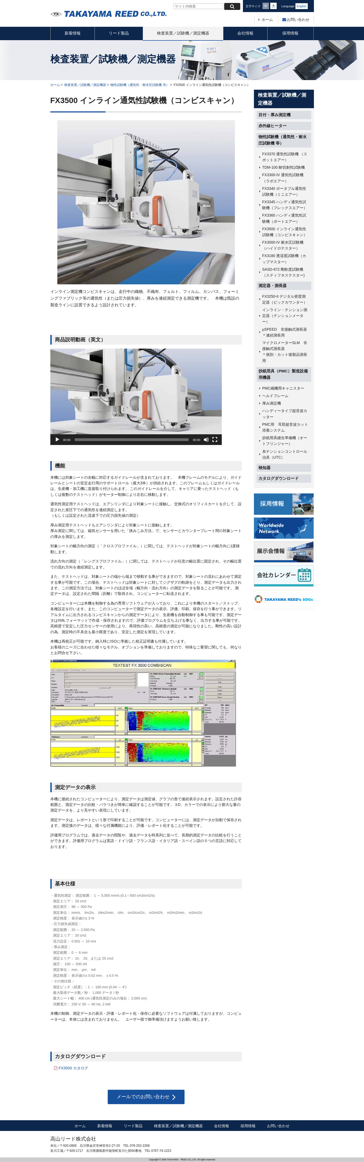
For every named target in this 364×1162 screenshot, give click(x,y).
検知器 (264, 467)
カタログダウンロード (278, 478)
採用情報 (290, 33)
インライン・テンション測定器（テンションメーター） (284, 316)
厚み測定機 (271, 403)
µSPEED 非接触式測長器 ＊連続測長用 (286, 332)
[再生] (57, 439)
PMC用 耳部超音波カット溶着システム (285, 427)
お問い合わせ (296, 19)
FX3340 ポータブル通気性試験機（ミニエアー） (284, 191)
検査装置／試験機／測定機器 (183, 33)
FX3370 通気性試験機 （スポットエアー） (284, 157)
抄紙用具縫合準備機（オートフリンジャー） (284, 441)
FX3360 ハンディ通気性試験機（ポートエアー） (284, 218)
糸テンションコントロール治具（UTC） (284, 454)
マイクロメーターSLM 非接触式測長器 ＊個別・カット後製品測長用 (286, 352)
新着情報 (73, 33)
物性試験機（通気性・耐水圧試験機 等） (139, 85)
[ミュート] (206, 439)
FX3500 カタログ (73, 1068)
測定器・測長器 (272, 285)
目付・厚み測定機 (274, 114)
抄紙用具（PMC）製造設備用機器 (283, 374)
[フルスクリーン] (214, 439)
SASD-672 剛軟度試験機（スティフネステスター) (283, 272)
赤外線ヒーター (272, 125)
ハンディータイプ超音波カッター (284, 414)
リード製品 (119, 33)
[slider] (132, 439)
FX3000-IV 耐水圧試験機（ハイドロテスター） (282, 245)
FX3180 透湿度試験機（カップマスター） (284, 259)
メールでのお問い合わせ (146, 1097)
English (301, 6)
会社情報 (245, 33)
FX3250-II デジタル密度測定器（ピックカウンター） (284, 299)
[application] (136, 397)
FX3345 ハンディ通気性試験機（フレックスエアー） (284, 205)
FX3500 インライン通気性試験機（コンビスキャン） (284, 232)
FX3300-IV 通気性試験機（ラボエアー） (282, 178)
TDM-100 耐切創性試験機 (283, 167)
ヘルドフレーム (275, 396)
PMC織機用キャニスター (283, 388)
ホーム (267, 19)
